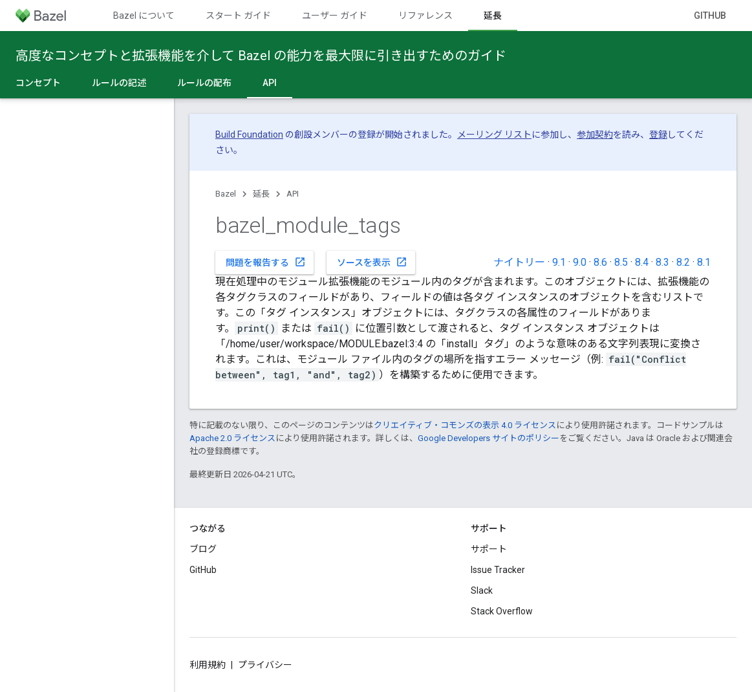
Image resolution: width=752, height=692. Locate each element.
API (292, 194)
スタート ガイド (238, 15)
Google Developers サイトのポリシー (488, 438)
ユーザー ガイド (334, 15)
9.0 (579, 262)
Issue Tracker (498, 570)
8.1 (704, 262)
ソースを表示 (372, 262)
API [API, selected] (270, 83)
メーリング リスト (494, 134)
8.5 (621, 262)
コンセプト (38, 83)
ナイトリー (519, 262)
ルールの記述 (119, 83)
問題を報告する (266, 262)
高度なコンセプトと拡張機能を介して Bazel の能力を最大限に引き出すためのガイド (261, 55)
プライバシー (265, 665)
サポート (489, 549)
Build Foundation (249, 134)
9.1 (559, 262)
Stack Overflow (502, 611)
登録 (658, 134)
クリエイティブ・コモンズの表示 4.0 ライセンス (465, 425)
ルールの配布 (204, 83)
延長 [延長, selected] (493, 15)
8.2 (683, 262)
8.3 (662, 262)
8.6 (600, 262)
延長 (261, 194)
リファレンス (425, 15)
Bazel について (144, 15)
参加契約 (595, 134)
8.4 (642, 262)
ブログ (203, 549)
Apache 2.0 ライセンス (232, 438)
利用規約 (207, 665)
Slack (482, 590)
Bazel (225, 194)
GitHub (710, 15)
